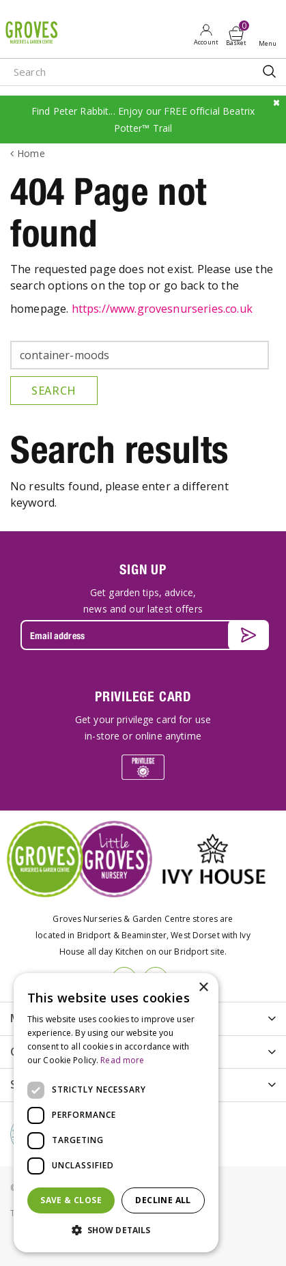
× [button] (203, 988)
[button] (116, 1230)
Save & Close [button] (71, 1200)
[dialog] (116, 1112)
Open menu (270, 35)
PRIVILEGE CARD (143, 696)
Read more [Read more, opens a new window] (122, 1060)
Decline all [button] (162, 1200)
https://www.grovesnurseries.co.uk (162, 308)
